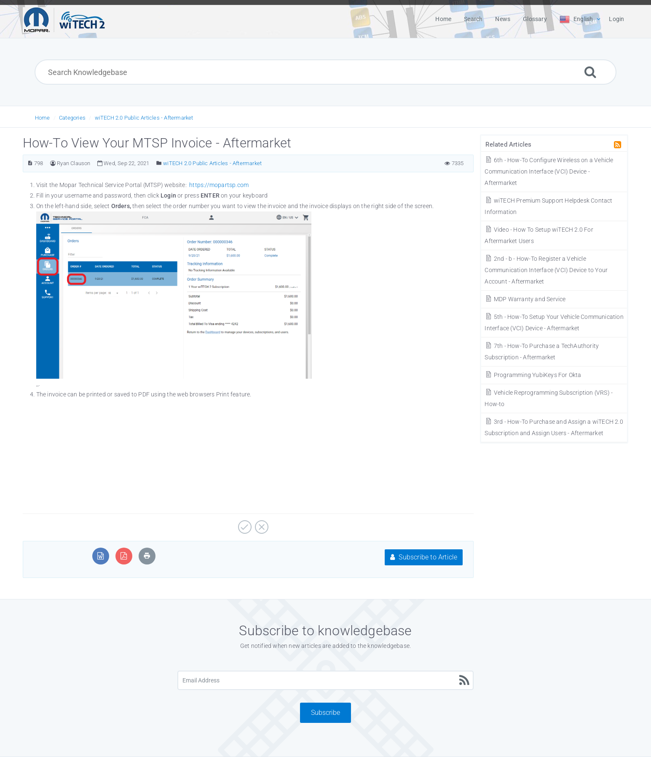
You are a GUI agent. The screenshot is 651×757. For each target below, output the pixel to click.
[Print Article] (147, 555)
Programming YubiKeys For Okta (533, 375)
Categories (72, 118)
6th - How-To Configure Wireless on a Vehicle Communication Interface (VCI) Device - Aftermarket (549, 171)
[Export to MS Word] (100, 555)
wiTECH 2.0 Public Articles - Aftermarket (144, 118)
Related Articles (508, 144)
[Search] (590, 72)
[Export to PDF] (124, 555)
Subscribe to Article (423, 557)
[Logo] (64, 19)
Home (42, 118)
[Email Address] (325, 680)
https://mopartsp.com (219, 185)
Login (616, 19)
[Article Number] (30, 163)
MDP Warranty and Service (525, 299)
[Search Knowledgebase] (325, 72)
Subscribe (325, 713)
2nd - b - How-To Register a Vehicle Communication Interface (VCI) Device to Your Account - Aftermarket (546, 270)
